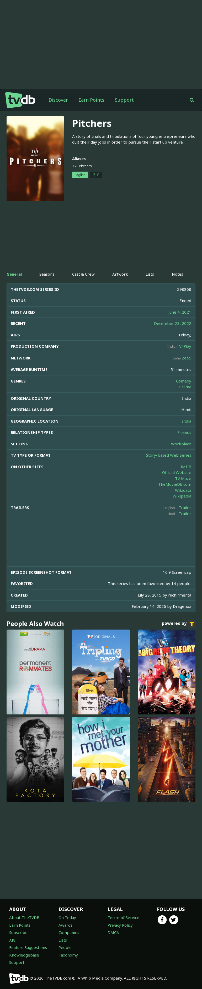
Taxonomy (68, 955)
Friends (184, 432)
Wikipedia (182, 496)
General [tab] (14, 274)
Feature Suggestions (28, 947)
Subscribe (18, 932)
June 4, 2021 (179, 312)
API (12, 940)
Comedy (183, 381)
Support (124, 100)
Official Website (176, 472)
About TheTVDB (24, 917)
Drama (185, 386)
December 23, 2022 (172, 323)
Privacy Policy (120, 925)
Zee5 (186, 357)
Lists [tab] (150, 274)
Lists (63, 940)
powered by (178, 623)
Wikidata (183, 490)
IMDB (186, 466)
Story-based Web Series (168, 455)
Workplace (181, 443)
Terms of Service (123, 917)
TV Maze (183, 478)
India (186, 421)
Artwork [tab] (120, 274)
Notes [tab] (177, 274)
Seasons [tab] (46, 274)
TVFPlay (184, 346)
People (65, 947)
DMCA (113, 932)
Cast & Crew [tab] (83, 274)
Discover (58, 100)
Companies (69, 932)
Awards (65, 925)
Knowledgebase (24, 955)
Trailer (185, 507)
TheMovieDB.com (174, 484)
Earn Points (91, 100)
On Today (67, 917)
